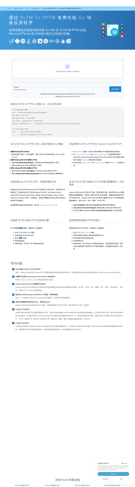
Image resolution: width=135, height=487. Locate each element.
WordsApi (59, 154)
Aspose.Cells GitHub (100, 154)
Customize (105, 479)
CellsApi (15, 157)
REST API (114, 163)
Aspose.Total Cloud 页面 (48, 205)
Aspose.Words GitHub (83, 154)
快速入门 (18, 298)
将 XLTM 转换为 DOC (22, 485)
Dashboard (79, 152)
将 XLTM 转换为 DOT (52, 485)
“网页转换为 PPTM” (83, 233)
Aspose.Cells (99, 163)
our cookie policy (112, 470)
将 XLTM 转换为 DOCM (112, 485)
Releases (85, 160)
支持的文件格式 (28, 290)
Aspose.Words (87, 163)
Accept (113, 474)
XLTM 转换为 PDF (24, 233)
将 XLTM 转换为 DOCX (82, 485)
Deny (121, 479)
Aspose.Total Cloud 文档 (29, 280)
